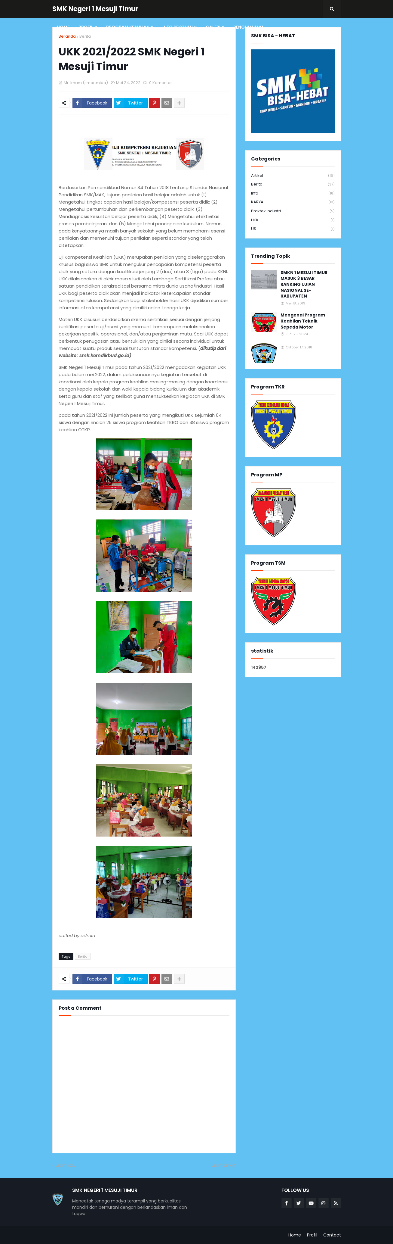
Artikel (293, 176)
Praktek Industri (293, 211)
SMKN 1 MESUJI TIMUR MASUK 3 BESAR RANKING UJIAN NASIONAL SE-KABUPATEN (304, 284)
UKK (293, 220)
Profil (312, 1235)
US (293, 229)
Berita (85, 36)
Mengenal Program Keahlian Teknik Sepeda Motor (303, 321)
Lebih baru (65, 1165)
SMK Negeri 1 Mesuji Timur (95, 9)
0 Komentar (160, 83)
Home (294, 1235)
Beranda (67, 36)
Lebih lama (222, 1165)
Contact (332, 1235)
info (293, 193)
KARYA (293, 202)
